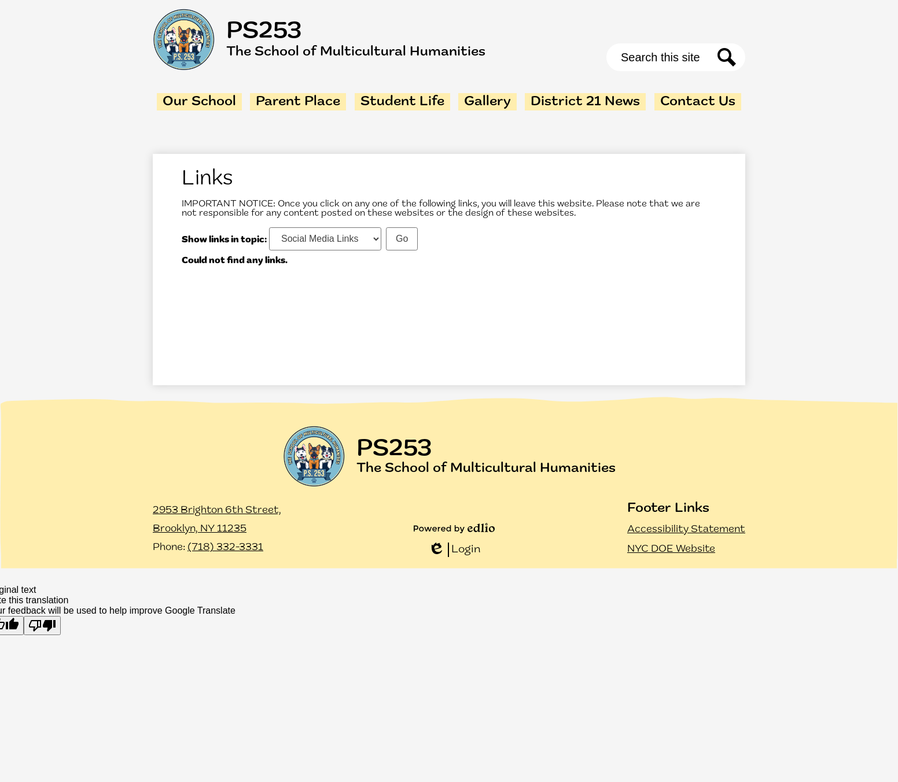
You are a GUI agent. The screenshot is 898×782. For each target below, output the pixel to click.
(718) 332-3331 (225, 547)
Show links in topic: (224, 239)
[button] (199, 101)
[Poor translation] (42, 625)
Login (454, 550)
